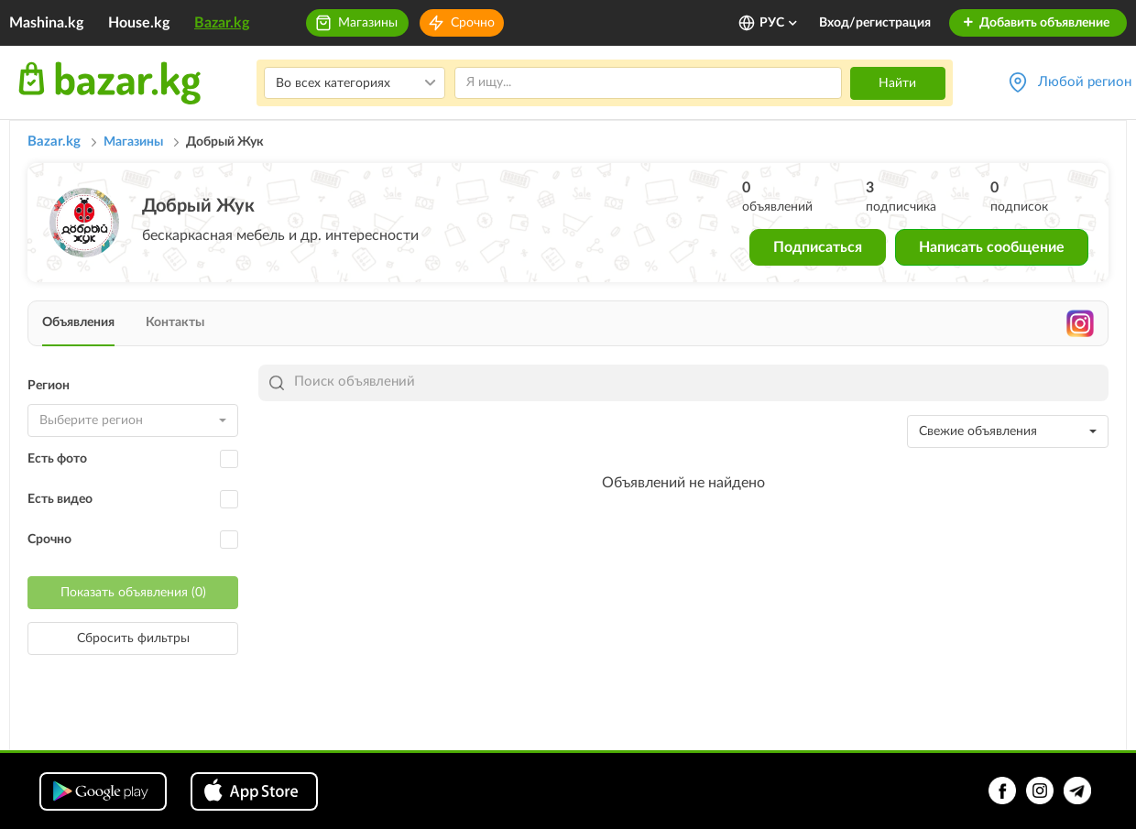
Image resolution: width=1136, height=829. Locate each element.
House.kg (138, 23)
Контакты (175, 322)
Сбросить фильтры (133, 638)
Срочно (473, 22)
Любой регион (1084, 82)
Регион (48, 385)
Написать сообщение (992, 247)
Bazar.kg (221, 23)
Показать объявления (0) (133, 592)
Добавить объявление (1035, 22)
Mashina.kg (46, 23)
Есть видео (60, 499)
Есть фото (57, 459)
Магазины (368, 22)
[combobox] (132, 420)
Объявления (78, 322)
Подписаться (817, 247)
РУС (779, 22)
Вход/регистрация (875, 22)
